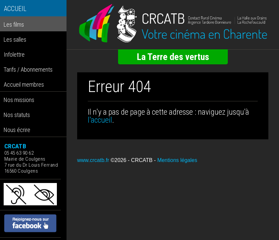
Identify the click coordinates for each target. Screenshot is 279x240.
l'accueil (100, 120)
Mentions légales (177, 160)
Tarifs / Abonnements (28, 69)
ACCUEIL (15, 9)
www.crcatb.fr (93, 160)
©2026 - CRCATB (131, 160)
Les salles (15, 39)
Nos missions (19, 99)
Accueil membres (24, 84)
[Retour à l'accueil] (172, 23)
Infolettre (14, 54)
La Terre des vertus (173, 56)
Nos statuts (17, 114)
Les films (14, 24)
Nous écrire (17, 129)
